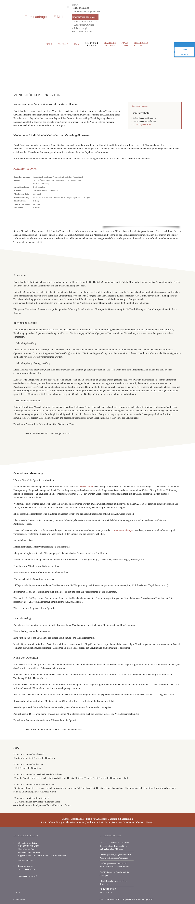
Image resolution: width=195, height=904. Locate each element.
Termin (184, 49)
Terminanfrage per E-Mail (83, 17)
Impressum (19, 900)
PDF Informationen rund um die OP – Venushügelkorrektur (53, 729)
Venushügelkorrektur (142, 124)
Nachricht (184, 54)
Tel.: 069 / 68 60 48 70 (79, 8)
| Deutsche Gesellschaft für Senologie (113, 882)
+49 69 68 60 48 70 (24, 869)
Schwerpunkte (108, 888)
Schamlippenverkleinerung (144, 118)
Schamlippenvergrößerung (144, 121)
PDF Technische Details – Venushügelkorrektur (47, 433)
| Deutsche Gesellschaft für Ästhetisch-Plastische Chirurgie (114, 865)
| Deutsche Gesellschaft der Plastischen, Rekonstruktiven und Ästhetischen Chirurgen (114, 846)
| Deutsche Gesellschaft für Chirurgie (114, 874)
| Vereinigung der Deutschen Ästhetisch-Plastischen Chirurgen (115, 856)
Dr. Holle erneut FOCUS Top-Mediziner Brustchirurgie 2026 (127, 899)
